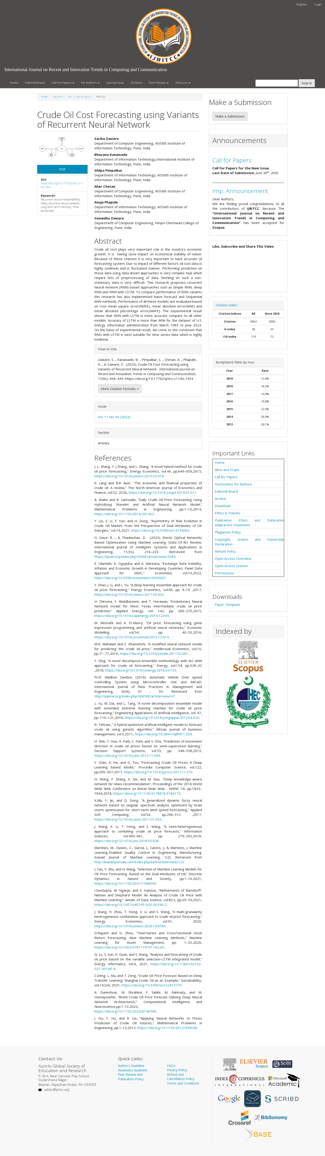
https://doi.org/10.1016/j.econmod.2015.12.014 (131, 637)
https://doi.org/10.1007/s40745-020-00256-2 (130, 904)
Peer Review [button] (159, 83)
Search (307, 83)
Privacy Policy (177, 1070)
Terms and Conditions (183, 1083)
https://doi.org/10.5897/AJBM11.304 (163, 734)
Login (318, 4)
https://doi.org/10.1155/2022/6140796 (125, 1011)
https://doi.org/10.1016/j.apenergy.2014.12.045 (131, 615)
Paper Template (227, 604)
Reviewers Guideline (132, 1070)
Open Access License (231, 565)
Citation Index (226, 305)
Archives (136, 83)
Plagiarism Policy (228, 532)
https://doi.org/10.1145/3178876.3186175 (147, 793)
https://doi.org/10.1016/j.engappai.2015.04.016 (162, 717)
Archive (220, 498)
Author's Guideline (131, 1066)
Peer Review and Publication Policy (131, 1076)
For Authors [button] (90, 83)
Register (301, 4)
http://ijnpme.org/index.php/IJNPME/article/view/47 (134, 696)
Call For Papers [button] (62, 83)
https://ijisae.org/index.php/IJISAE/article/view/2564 (135, 556)
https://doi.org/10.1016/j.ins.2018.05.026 (126, 840)
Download (222, 505)
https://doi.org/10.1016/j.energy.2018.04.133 (140, 670)
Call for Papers (231, 160)
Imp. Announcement (240, 191)
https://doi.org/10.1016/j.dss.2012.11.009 (127, 755)
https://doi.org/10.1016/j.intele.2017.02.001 (154, 653)
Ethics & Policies (227, 513)
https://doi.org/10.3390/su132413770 (152, 985)
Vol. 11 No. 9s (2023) (79, 96)
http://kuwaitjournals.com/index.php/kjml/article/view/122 (139, 862)
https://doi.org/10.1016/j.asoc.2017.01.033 (128, 819)
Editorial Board (35, 83)
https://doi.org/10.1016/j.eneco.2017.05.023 (129, 594)
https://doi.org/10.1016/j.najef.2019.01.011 (162, 492)
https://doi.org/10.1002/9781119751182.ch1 (129, 947)
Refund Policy (225, 551)
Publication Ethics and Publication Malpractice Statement (249, 522)
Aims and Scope (227, 469)
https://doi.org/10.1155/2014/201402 (124, 514)
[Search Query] (276, 83)
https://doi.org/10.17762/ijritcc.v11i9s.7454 (62, 185)
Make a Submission (230, 116)
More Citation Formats (120, 388)
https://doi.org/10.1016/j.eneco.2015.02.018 (129, 476)
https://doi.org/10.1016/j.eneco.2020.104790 (129, 926)
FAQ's (171, 1066)
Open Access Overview (233, 558)
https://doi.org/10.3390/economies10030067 (130, 577)
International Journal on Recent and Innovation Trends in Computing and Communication (86, 69)
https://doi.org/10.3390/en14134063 (160, 530)
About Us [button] (182, 83)
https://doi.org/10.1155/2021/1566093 (125, 883)
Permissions (224, 573)
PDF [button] (62, 169)
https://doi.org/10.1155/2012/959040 (167, 1027)
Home (14, 83)
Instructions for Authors (233, 484)
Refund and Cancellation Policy (180, 1076)
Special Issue (115, 83)
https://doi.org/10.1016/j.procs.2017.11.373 (158, 772)
